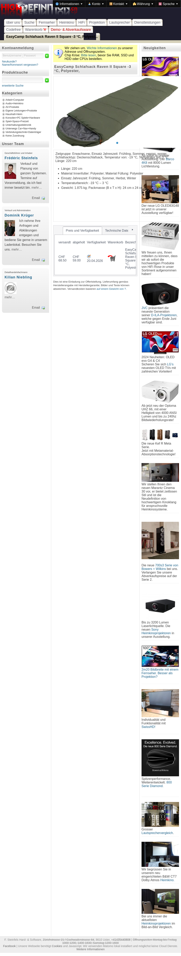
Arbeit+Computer (15, 100)
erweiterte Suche (13, 85)
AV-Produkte (12, 107)
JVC (145, 308)
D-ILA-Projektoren (164, 315)
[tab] (82, 230)
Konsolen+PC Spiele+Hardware (23, 117)
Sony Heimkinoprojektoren (156, 631)
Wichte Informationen (102, 48)
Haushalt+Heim (14, 114)
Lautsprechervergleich (157, 833)
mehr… (36, 187)
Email (36, 198)
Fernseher (47, 22)
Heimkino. (167, 880)
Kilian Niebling (18, 277)
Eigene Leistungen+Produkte (21, 110)
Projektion (97, 22)
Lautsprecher (119, 22)
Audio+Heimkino (14, 103)
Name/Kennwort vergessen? (20, 64)
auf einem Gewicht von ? (111, 288)
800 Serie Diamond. (157, 784)
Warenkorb (35, 30)
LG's (170, 364)
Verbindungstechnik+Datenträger (23, 132)
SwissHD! (148, 727)
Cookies (57, 946)
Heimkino (66, 22)
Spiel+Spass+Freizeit (17, 121)
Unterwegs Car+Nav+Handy (21, 128)
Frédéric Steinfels (21, 158)
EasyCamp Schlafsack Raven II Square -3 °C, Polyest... (52, 37)
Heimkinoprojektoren (156, 923)
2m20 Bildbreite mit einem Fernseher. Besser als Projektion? (160, 673)
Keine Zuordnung (15, 135)
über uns (13, 22)
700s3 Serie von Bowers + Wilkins (160, 567)
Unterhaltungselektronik (18, 125)
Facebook (9, 946)
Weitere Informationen (90, 949)
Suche (29, 22)
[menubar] (117, 4)
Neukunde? (9, 61)
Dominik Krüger (19, 215)
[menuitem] (69, 3)
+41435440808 (120, 939)
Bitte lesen (88, 55)
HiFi (81, 22)
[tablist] (95, 250)
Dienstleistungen (147, 22)
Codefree (13, 30)
